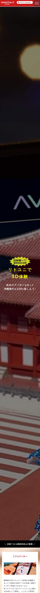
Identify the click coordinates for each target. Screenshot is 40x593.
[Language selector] (25, 2)
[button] (37, 3)
